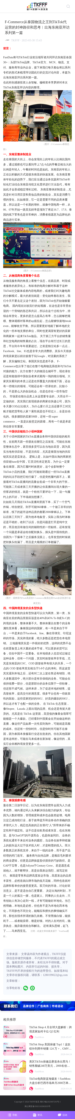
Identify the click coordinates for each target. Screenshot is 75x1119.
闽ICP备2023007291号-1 (50, 1102)
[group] (37, 1006)
